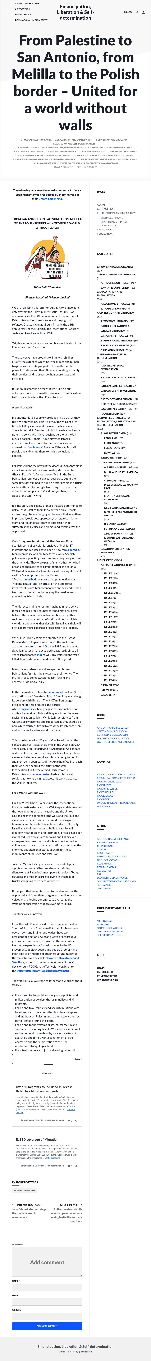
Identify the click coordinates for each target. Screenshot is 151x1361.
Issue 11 (109, 617)
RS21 (99, 874)
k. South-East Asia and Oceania (119, 539)
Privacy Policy (23, 14)
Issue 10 (109, 612)
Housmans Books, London (113, 738)
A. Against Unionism (114, 433)
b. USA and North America (121, 472)
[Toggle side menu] (8, 12)
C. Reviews (107, 690)
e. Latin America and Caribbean (117, 497)
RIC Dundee (104, 785)
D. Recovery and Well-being (118, 390)
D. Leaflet (107, 694)
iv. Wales (109, 452)
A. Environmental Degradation (112, 367)
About (18, 4)
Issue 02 (109, 578)
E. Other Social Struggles (117, 340)
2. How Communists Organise (116, 274)
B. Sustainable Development (119, 377)
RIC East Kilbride (107, 788)
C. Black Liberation (113, 330)
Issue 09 (109, 607)
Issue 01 (109, 573)
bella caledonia (107, 842)
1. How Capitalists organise (115, 266)
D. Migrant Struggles (114, 335)
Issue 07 (109, 597)
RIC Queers (103, 799)
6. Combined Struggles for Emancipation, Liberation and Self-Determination (116, 421)
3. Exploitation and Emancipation (109, 293)
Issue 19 (109, 656)
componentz (85, 1352)
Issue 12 (109, 621)
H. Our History (110, 413)
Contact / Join (23, 9)
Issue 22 (109, 670)
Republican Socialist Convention (114, 223)
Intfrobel (103, 924)
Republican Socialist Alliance (116, 774)
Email (16, 1295)
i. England (110, 438)
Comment (18, 1244)
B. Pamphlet (108, 685)
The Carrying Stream (110, 931)
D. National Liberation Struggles (115, 550)
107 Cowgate (105, 920)
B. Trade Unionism (112, 308)
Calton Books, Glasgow (112, 731)
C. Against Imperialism (115, 462)
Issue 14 (109, 631)
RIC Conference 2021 (110, 781)
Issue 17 (109, 646)
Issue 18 (109, 651)
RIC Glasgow (105, 795)
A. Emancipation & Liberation (119, 565)
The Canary (104, 888)
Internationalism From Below (31, 20)
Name (16, 1281)
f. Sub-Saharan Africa (118, 507)
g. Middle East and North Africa (120, 514)
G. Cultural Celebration (116, 408)
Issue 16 (109, 641)
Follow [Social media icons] (128, 12)
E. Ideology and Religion (116, 399)
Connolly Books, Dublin (112, 734)
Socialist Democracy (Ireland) (116, 881)
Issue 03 (109, 583)
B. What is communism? (115, 287)
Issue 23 (109, 675)
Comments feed (107, 976)
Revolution (104, 870)
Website (16, 1310)
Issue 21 (109, 665)
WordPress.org (107, 980)
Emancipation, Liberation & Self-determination (75, 12)
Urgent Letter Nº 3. (50, 198)
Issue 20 (109, 660)
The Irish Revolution (110, 935)
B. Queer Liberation (113, 326)
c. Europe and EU (114, 480)
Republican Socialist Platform (116, 778)
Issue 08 (109, 602)
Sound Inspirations (109, 927)
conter (101, 849)
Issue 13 (109, 626)
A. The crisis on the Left (116, 282)
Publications (32, 4)
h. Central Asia (114, 523)
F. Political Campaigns (115, 345)
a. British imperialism (118, 467)
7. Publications (107, 560)
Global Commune (112, 217)
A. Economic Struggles (115, 303)
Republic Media (106, 867)
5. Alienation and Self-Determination (111, 356)
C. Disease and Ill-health (116, 385)
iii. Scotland (112, 447)
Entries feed (105, 972)
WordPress (64, 1352)
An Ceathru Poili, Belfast (112, 727)
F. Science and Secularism (117, 404)
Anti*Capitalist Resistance (113, 838)
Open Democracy (108, 860)
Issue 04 (109, 587)
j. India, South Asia (116, 533)
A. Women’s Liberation (115, 321)
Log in (101, 967)
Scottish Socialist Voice (112, 877)
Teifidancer (104, 884)
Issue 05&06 (111, 592)
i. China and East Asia (118, 528)
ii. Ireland (110, 443)
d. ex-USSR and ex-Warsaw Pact (121, 486)
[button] (143, 12)
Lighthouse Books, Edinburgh (116, 741)
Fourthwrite (105, 853)
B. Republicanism (111, 457)
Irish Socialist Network (112, 856)
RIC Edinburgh (106, 792)
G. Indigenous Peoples (114, 350)
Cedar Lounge (106, 845)
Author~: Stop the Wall (24, 1190)
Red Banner (104, 863)
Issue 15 (109, 636)
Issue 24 (109, 680)
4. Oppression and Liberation (115, 312)
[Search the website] (137, 12)
